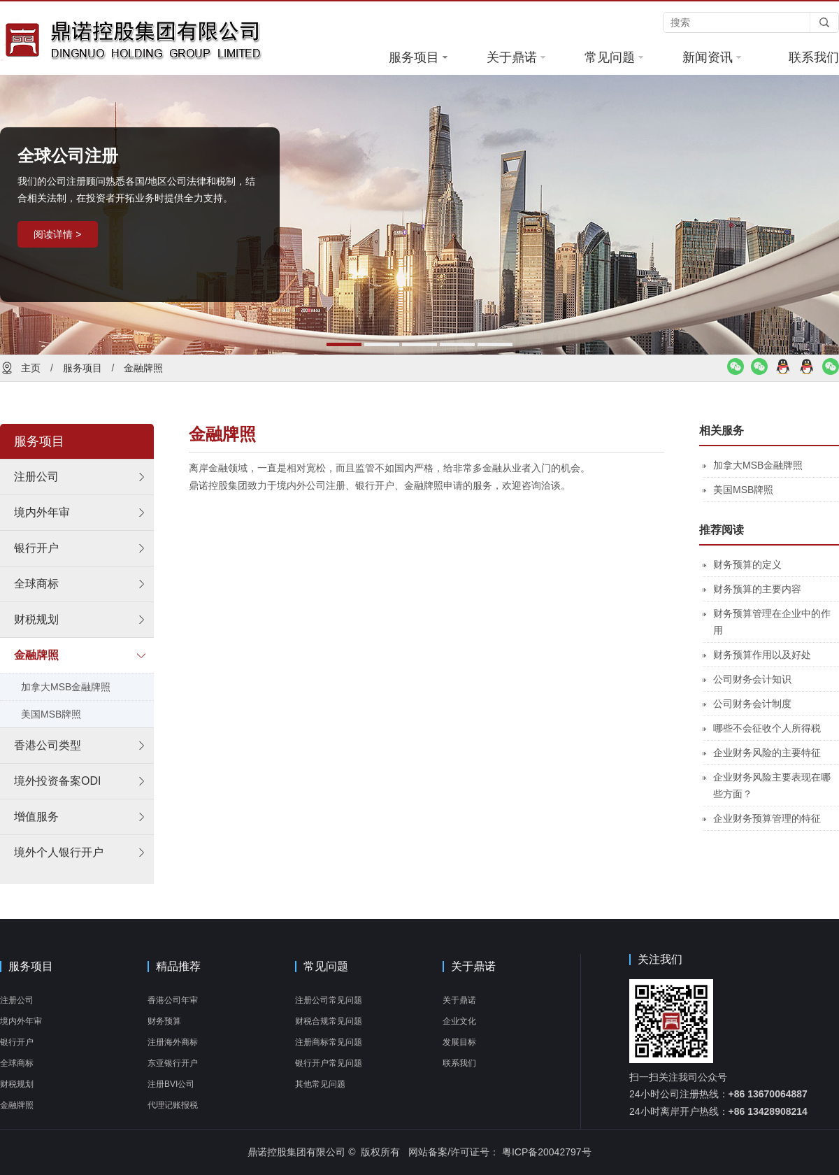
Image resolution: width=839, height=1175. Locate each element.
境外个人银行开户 (58, 852)
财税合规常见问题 (328, 1021)
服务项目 (418, 57)
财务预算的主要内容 (757, 588)
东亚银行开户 (173, 1063)
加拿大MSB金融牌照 (65, 686)
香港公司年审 (173, 1000)
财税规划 (36, 619)
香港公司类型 (47, 745)
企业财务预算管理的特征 (767, 818)
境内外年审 (42, 512)
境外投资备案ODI (57, 781)
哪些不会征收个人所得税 (767, 728)
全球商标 (36, 584)
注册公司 (36, 477)
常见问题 (614, 57)
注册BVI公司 (171, 1084)
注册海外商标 (173, 1042)
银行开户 (36, 548)
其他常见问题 (320, 1084)
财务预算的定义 (747, 564)
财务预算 (164, 1021)
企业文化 (459, 1021)
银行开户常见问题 (328, 1063)
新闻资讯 (711, 57)
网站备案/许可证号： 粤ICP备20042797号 (499, 1152)
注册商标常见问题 (328, 1042)
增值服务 (36, 816)
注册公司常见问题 (328, 1000)
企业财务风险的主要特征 (767, 752)
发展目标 (459, 1042)
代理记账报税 (173, 1105)
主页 (31, 367)
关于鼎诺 (516, 57)
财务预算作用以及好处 (762, 654)
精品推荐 (178, 966)
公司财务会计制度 (752, 703)
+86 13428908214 (768, 1111)
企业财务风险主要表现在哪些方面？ (772, 785)
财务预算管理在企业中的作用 (772, 622)
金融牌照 (143, 367)
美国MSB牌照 (51, 714)
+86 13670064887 (768, 1093)
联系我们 (814, 57)
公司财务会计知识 (752, 679)
